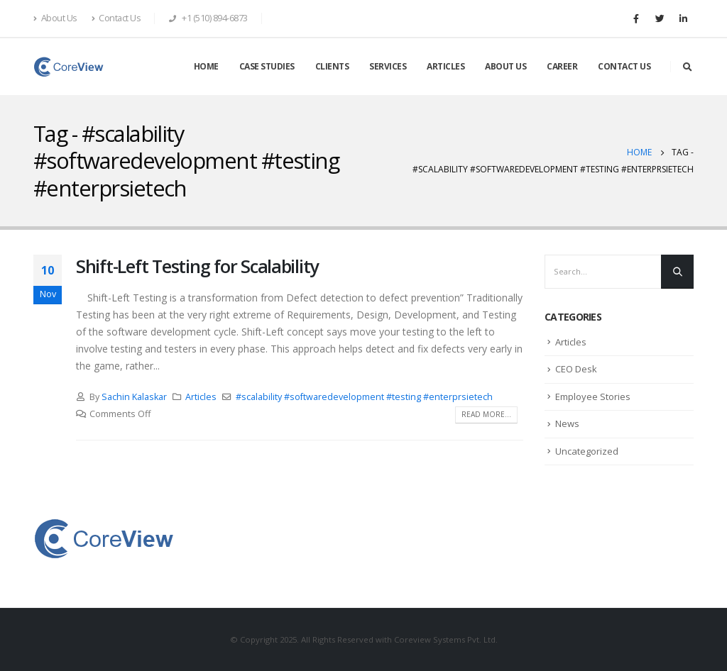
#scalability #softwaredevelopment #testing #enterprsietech (364, 397)
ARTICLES (445, 66)
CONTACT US (624, 66)
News (567, 423)
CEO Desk (576, 368)
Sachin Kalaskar (134, 397)
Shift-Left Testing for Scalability (197, 266)
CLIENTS (332, 66)
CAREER (562, 66)
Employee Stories (592, 396)
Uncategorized (586, 451)
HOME (206, 66)
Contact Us (116, 18)
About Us (55, 18)
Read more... (486, 414)
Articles (201, 397)
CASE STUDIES (267, 66)
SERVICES (387, 66)
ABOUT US (505, 66)
